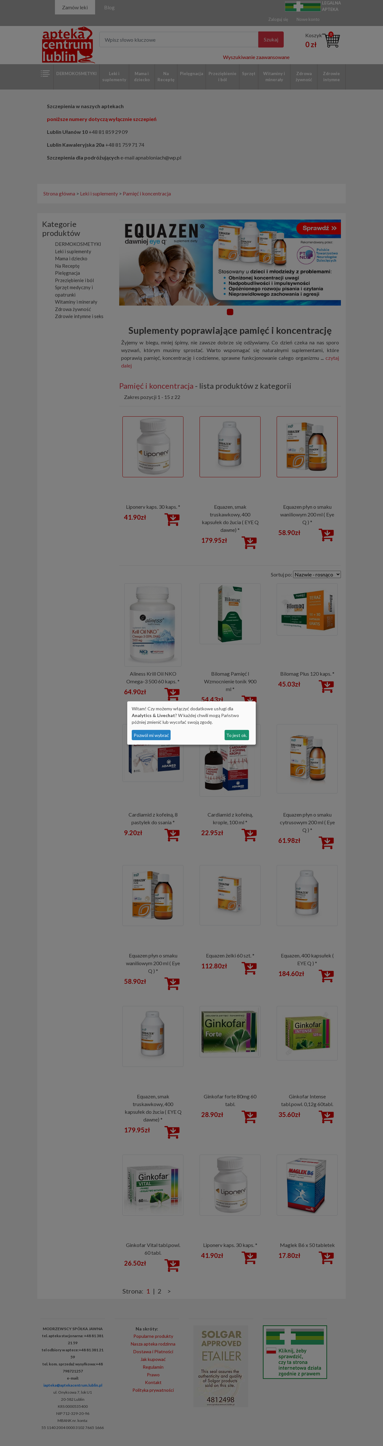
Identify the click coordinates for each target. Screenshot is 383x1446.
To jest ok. (236, 735)
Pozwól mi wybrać (151, 735)
